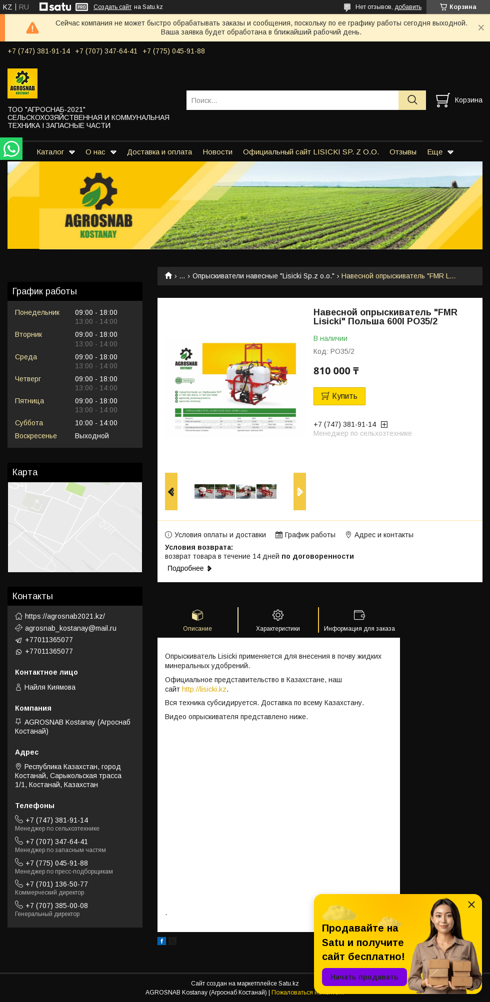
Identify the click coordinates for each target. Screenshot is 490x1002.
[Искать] (412, 100)
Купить (345, 396)
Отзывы (403, 151)
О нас (96, 151)
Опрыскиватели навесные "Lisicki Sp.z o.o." (263, 276)
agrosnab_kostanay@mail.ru (70, 628)
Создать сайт (113, 6)
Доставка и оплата (159, 151)
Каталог (50, 151)
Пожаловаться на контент (308, 992)
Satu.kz (288, 983)
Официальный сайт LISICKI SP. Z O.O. (311, 151)
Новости (217, 151)
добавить (408, 6)
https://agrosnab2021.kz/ (65, 616)
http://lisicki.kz (204, 689)
